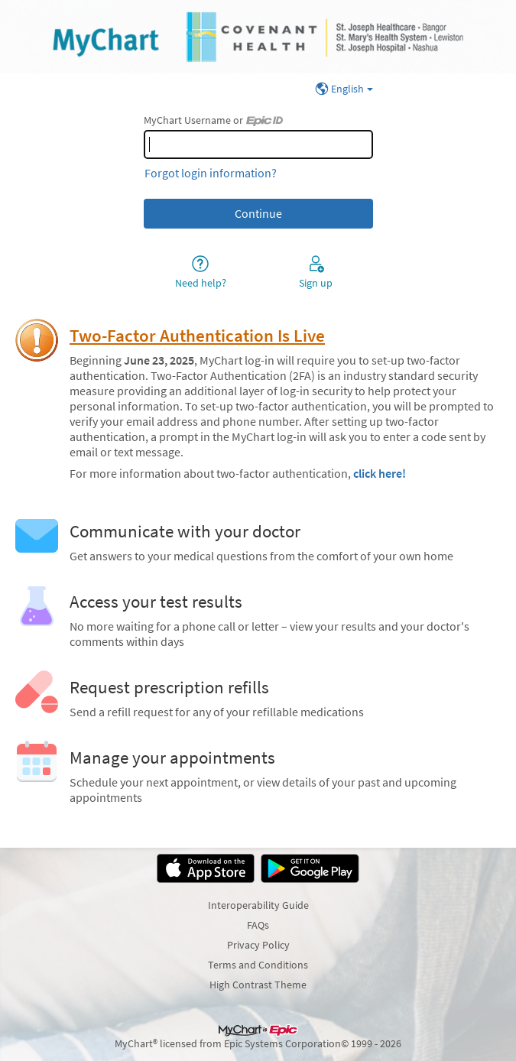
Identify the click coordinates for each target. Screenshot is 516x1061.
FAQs (258, 925)
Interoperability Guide (258, 905)
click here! (379, 473)
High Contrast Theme (258, 984)
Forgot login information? (210, 172)
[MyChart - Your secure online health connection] (258, 36)
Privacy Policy (258, 945)
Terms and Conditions (258, 965)
